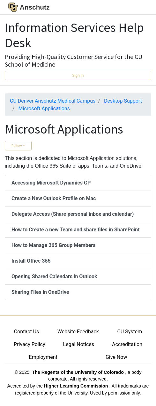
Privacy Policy (29, 344)
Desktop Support (123, 101)
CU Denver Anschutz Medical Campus (52, 101)
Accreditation (127, 344)
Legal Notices (78, 344)
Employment (43, 357)
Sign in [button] (78, 75)
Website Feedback (78, 332)
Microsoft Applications (44, 108)
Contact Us (26, 332)
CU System (129, 332)
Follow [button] (16, 145)
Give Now (116, 357)
